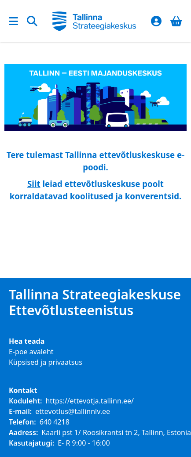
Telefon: (22, 422)
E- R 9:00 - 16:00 (84, 443)
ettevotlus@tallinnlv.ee (72, 411)
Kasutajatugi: (31, 443)
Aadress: (23, 432)
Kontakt (23, 390)
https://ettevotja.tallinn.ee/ (89, 401)
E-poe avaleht (31, 351)
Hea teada (26, 341)
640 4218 (55, 422)
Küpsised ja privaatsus (45, 362)
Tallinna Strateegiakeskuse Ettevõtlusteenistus (95, 302)
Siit (33, 183)
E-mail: (20, 411)
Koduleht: (25, 401)
